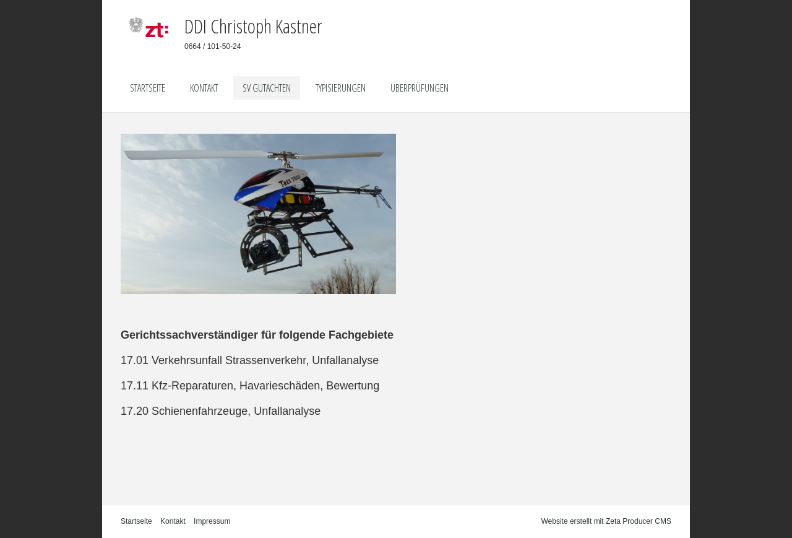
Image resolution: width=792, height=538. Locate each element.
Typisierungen (341, 88)
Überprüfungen (419, 88)
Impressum (212, 521)
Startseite (147, 88)
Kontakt (204, 88)
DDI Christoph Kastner (253, 25)
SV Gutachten (267, 88)
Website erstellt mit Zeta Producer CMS (606, 521)
